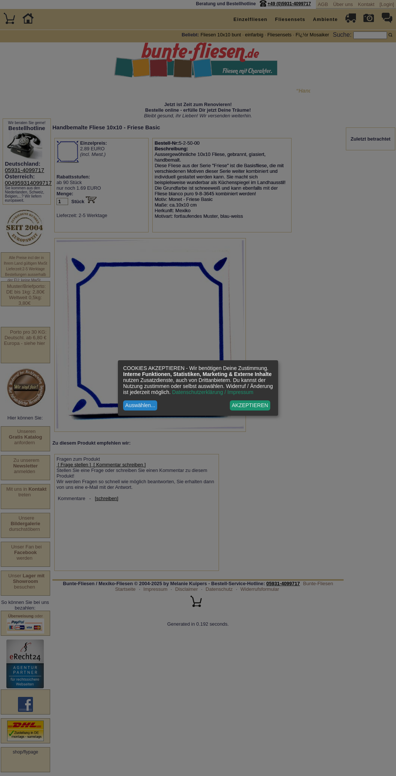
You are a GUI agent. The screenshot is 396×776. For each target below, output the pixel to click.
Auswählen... (140, 405)
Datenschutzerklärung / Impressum (212, 392)
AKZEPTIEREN (250, 405)
